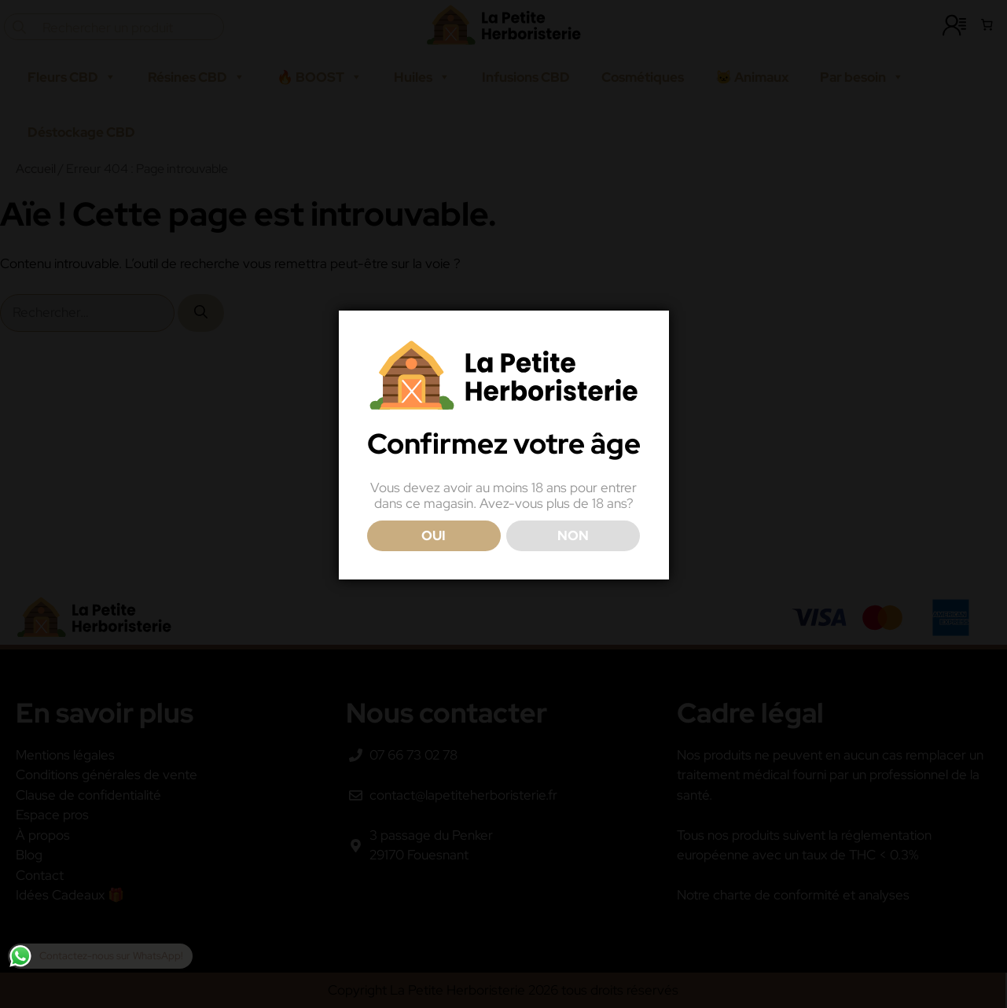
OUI (433, 535)
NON (573, 535)
